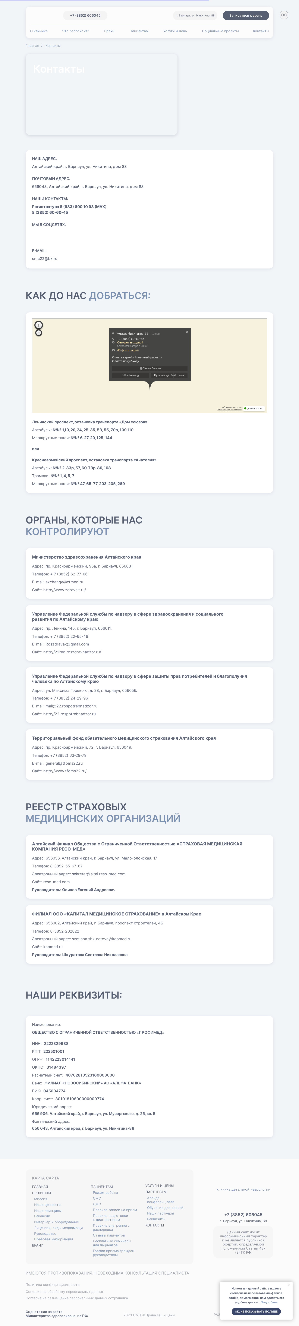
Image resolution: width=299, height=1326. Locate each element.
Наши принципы (48, 1211)
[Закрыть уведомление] (289, 1285)
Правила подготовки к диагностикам (110, 1217)
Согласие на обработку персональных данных (65, 1291)
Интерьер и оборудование (56, 1222)
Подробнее (269, 1302)
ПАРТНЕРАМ (156, 1192)
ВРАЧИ (37, 1245)
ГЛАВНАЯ (40, 1187)
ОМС (97, 1198)
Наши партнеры (160, 1213)
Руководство (45, 1233)
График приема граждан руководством (113, 1253)
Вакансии (42, 1216)
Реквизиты (156, 1219)
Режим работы (105, 1192)
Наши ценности (47, 1205)
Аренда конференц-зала (160, 1200)
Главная (32, 46)
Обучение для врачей (165, 1208)
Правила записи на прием (115, 1210)
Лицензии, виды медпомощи (58, 1228)
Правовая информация (53, 1239)
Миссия (40, 1199)
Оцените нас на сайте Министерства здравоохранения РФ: (57, 1314)
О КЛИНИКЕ (42, 1193)
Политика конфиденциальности (53, 1284)
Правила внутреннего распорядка (111, 1227)
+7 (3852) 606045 (243, 1214)
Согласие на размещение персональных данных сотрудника (77, 1298)
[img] (34, 15)
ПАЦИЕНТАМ (102, 1187)
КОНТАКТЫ (154, 1225)
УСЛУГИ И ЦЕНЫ (159, 1186)
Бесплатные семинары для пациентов (112, 1243)
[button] (246, 15)
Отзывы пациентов (109, 1235)
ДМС (97, 1204)
